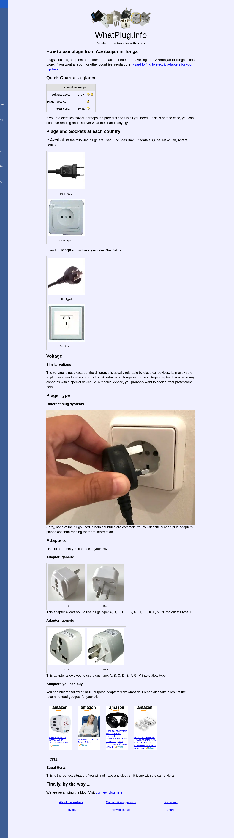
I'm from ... (10, 19)
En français (14, 111)
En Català (9, 96)
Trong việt (12, 157)
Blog (5, 41)
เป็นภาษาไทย (15, 180)
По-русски (13, 142)
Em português (16, 103)
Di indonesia (14, 150)
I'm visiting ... (11, 27)
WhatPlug (11, 4)
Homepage (10, 12)
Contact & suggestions (134, 802)
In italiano (12, 80)
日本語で (12, 134)
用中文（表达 (15, 119)
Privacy (84, 809)
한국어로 (12, 173)
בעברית (10, 188)
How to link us (133, 809)
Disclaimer (183, 802)
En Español (10, 72)
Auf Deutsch (11, 88)
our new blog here (121, 792)
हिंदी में (9, 127)
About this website (84, 802)
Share (183, 809)
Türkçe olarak (15, 165)
